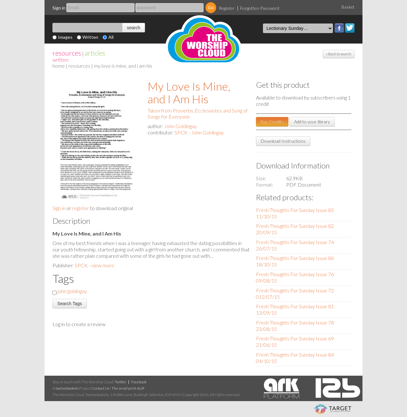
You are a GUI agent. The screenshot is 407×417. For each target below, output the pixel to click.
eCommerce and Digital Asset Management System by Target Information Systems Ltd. (332, 409)
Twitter (350, 28)
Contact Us (100, 388)
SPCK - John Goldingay (199, 132)
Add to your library (312, 121)
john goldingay (72, 291)
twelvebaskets (67, 388)
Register (227, 8)
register (80, 208)
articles (95, 53)
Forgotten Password (259, 8)
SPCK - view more (94, 265)
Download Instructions (283, 141)
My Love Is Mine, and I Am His (189, 92)
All (111, 37)
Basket (348, 7)
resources (66, 53)
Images (65, 37)
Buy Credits (272, 121)
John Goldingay (180, 126)
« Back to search (338, 53)
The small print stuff (128, 388)
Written (90, 37)
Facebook (339, 28)
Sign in (59, 7)
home (58, 66)
